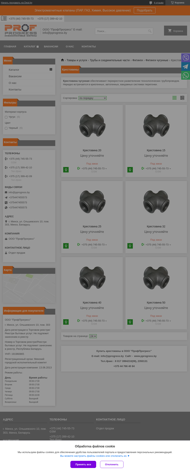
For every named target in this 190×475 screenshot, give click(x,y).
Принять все (83, 464)
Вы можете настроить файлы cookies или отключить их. (93, 455)
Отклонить (111, 464)
